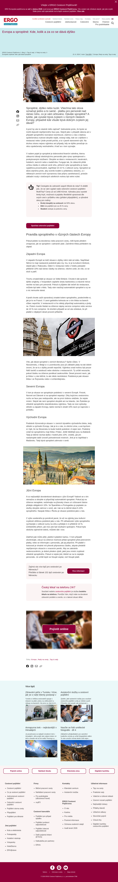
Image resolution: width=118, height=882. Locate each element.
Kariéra (67, 812)
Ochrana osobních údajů (74, 824)
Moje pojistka (106, 19)
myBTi (38, 802)
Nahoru (45, 872)
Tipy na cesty (98, 788)
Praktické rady (98, 792)
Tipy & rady (112, 54)
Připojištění (11, 812)
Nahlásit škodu (57, 19)
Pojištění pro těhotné (15, 816)
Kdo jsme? (96, 19)
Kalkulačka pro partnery (45, 841)
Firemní (105, 22)
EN (112, 19)
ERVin (38, 845)
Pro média (68, 816)
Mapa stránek (71, 872)
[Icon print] (17, 129)
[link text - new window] (17, 111)
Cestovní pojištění (53, 22)
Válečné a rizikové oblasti (103, 796)
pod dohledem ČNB (71, 876)
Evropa (95, 54)
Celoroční (84, 22)
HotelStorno (11, 846)
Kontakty (88, 19)
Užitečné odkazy (99, 812)
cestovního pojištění (63, 591)
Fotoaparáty (11, 834)
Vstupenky (11, 842)
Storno (96, 22)
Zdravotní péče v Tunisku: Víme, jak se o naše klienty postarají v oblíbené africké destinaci (41, 695)
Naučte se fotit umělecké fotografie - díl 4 (73, 728)
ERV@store (11, 850)
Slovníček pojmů (99, 816)
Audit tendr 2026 (70, 828)
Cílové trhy (97, 820)
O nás (66, 808)
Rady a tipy (79, 19)
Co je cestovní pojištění (16, 792)
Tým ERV (89, 54)
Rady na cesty (103, 54)
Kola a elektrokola (14, 830)
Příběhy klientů (99, 808)
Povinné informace (71, 820)
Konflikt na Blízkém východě (41, 19)
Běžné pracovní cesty (44, 788)
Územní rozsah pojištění (102, 800)
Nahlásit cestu (68, 19)
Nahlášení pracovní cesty (46, 792)
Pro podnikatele (102, 24)
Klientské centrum (71, 788)
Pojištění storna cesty (15, 808)
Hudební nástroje (13, 838)
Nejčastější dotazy (100, 804)
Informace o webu (57, 872)
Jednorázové (70, 22)
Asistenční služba (71, 792)
